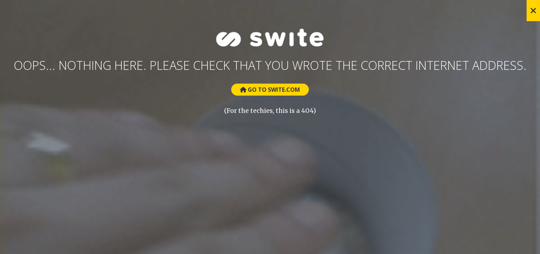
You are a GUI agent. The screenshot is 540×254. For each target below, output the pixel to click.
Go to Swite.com (270, 89)
